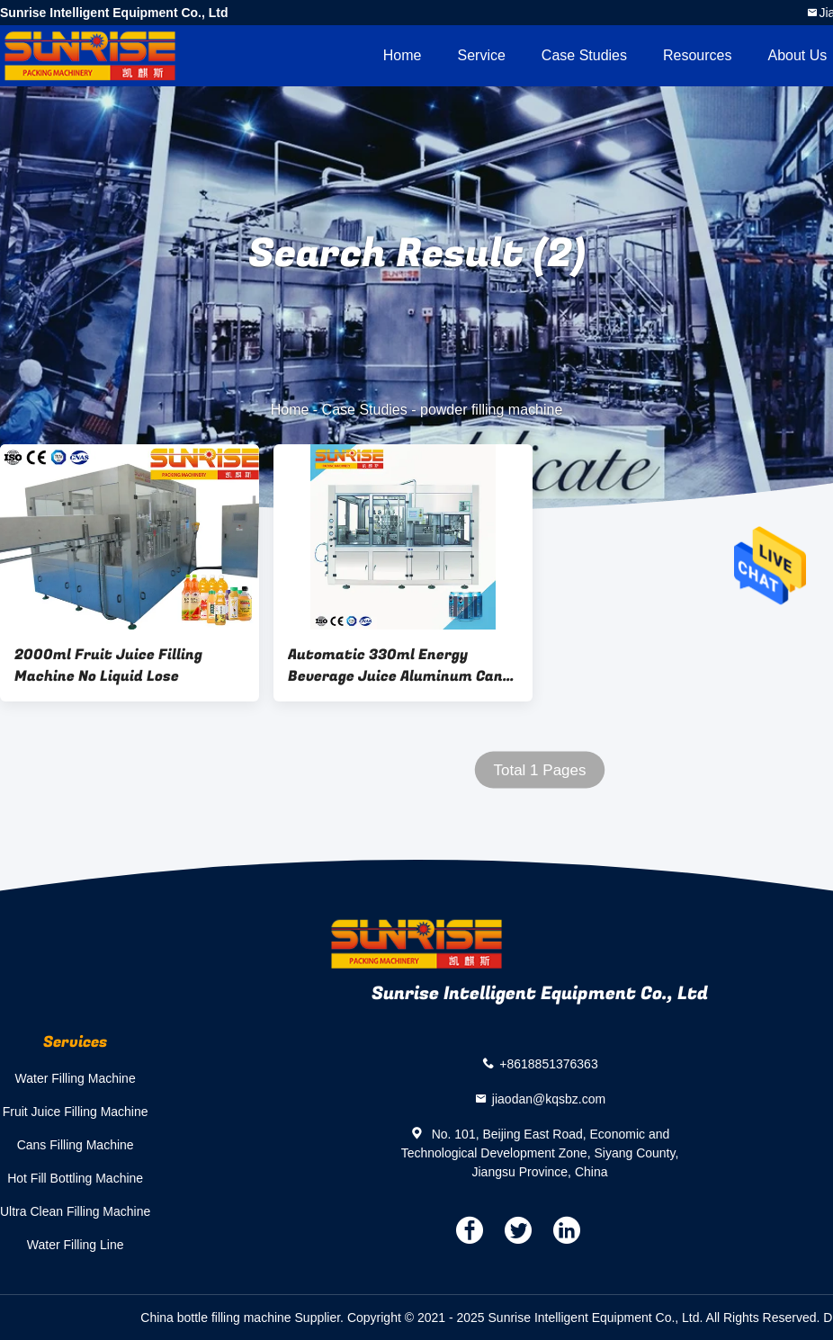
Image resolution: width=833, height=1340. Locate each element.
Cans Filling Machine (75, 1145)
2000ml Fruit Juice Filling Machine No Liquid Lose (108, 665)
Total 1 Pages (539, 770)
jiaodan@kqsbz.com (548, 1099)
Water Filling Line (75, 1244)
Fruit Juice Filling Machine (75, 1111)
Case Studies (584, 55)
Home (402, 55)
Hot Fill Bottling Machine (75, 1178)
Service (481, 55)
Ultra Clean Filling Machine (75, 1211)
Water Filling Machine (75, 1078)
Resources (697, 55)
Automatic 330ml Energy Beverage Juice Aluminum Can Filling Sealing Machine (395, 665)
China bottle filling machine (215, 1317)
